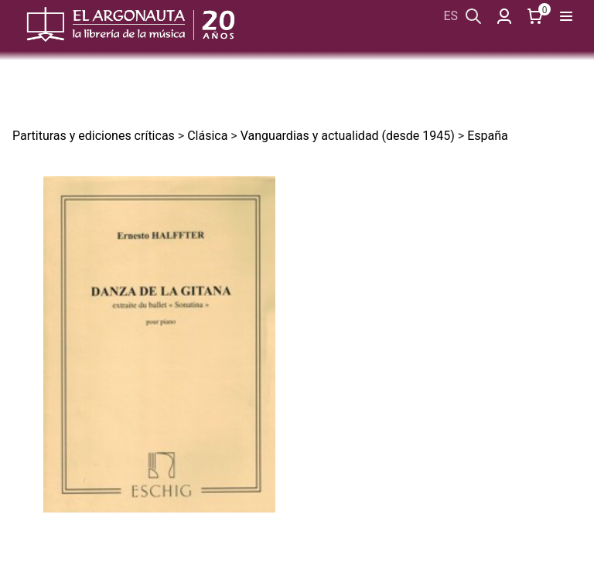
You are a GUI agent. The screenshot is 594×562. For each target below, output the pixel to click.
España (487, 135)
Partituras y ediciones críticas (93, 135)
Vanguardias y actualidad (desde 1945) (348, 135)
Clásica (207, 135)
